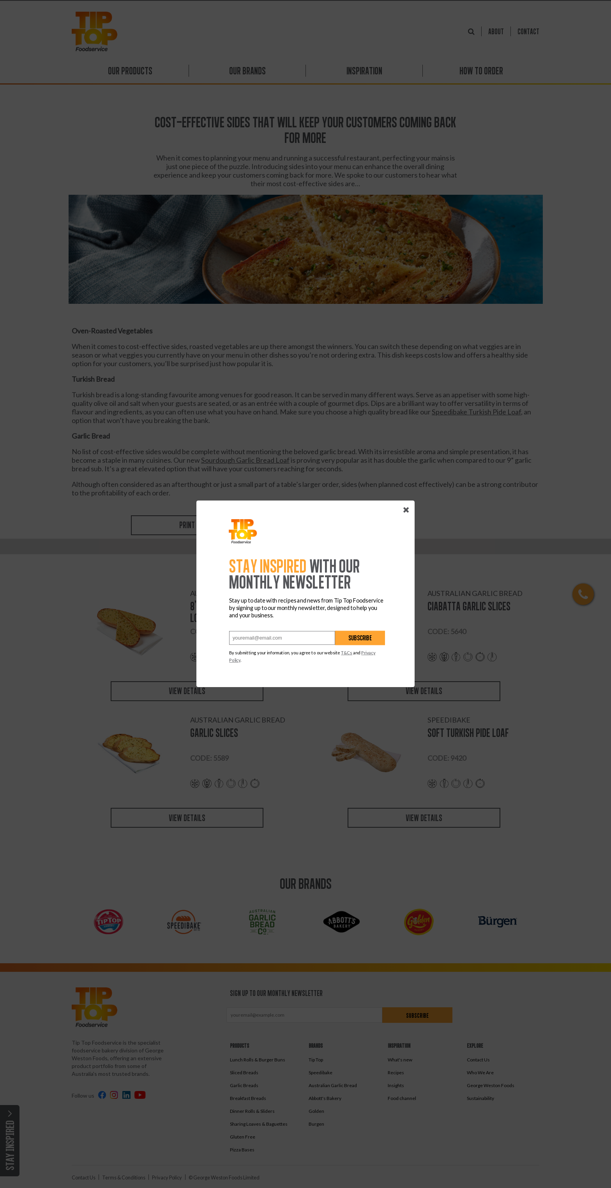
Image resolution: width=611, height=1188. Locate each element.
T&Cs (346, 653)
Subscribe (360, 638)
